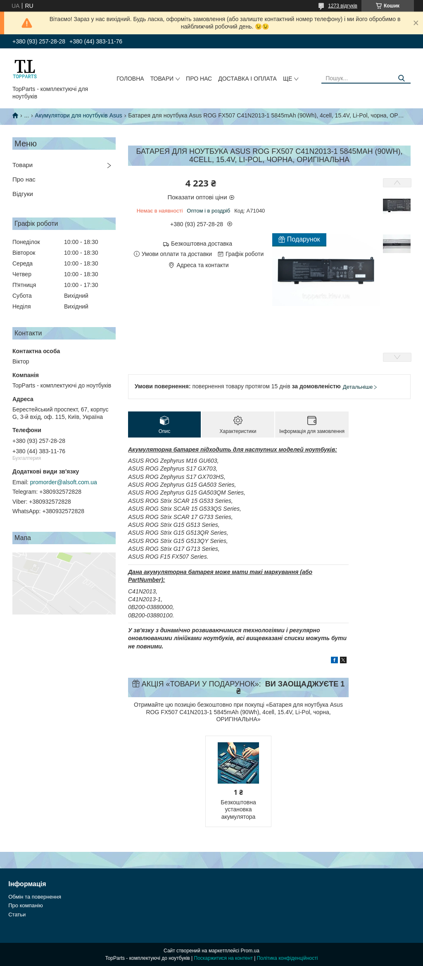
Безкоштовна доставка (201, 243)
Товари (161, 78)
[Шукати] (401, 78)
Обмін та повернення (34, 897)
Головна (130, 78)
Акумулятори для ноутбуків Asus (78, 115)
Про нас (199, 78)
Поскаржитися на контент (223, 958)
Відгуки (22, 193)
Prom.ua (250, 951)
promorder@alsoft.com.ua (63, 482)
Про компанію (25, 905)
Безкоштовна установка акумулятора (238, 809)
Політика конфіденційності (287, 958)
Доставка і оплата (247, 78)
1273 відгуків (342, 6)
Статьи (17, 914)
